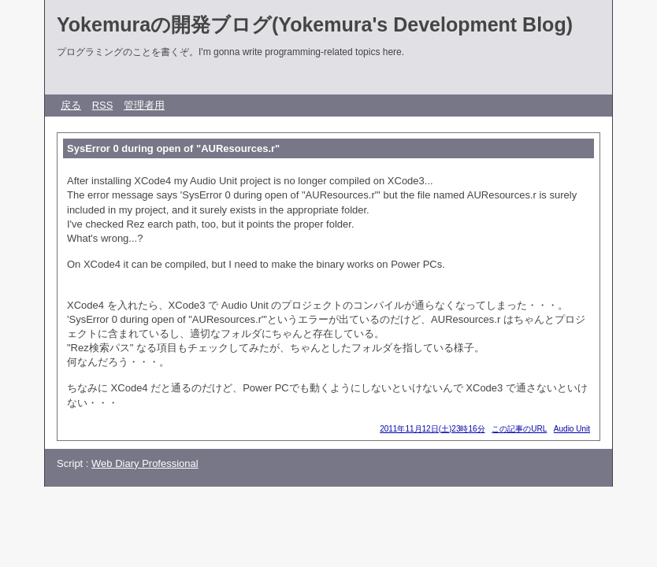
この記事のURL (519, 428)
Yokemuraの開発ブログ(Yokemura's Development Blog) (315, 24)
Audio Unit (572, 428)
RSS (102, 105)
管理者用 (144, 105)
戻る (71, 105)
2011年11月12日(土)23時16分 (432, 428)
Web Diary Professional (145, 463)
